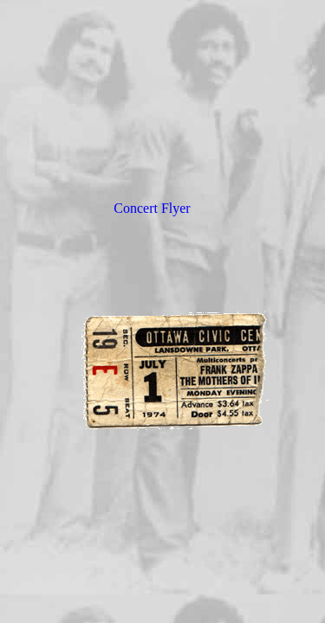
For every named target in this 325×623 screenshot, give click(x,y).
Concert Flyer (152, 208)
